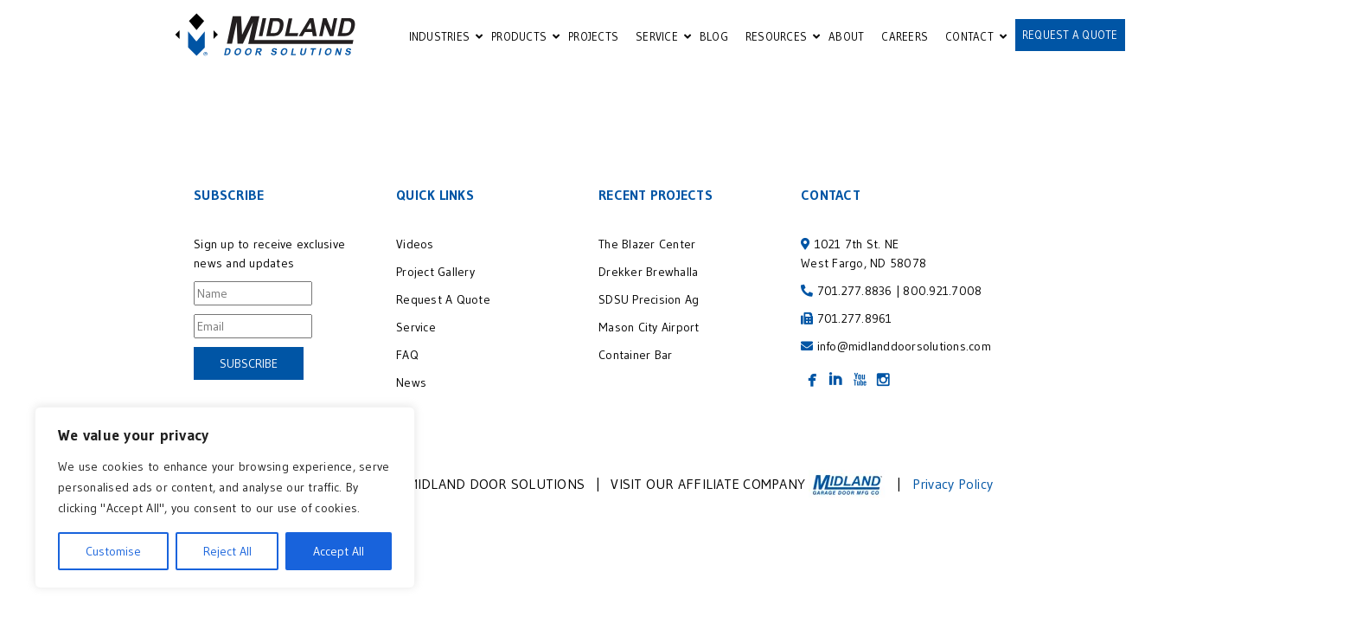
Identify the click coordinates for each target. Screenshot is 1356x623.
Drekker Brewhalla (648, 278)
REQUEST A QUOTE (1070, 35)
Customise (113, 551)
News (411, 389)
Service (416, 334)
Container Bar (635, 361)
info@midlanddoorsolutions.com (904, 353)
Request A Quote (443, 306)
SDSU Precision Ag (651, 306)
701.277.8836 (854, 297)
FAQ (407, 361)
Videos (415, 251)
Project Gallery (435, 278)
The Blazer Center (646, 251)
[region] (225, 497)
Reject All (227, 551)
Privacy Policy (953, 490)
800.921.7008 (942, 297)
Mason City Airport (649, 334)
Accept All (338, 551)
